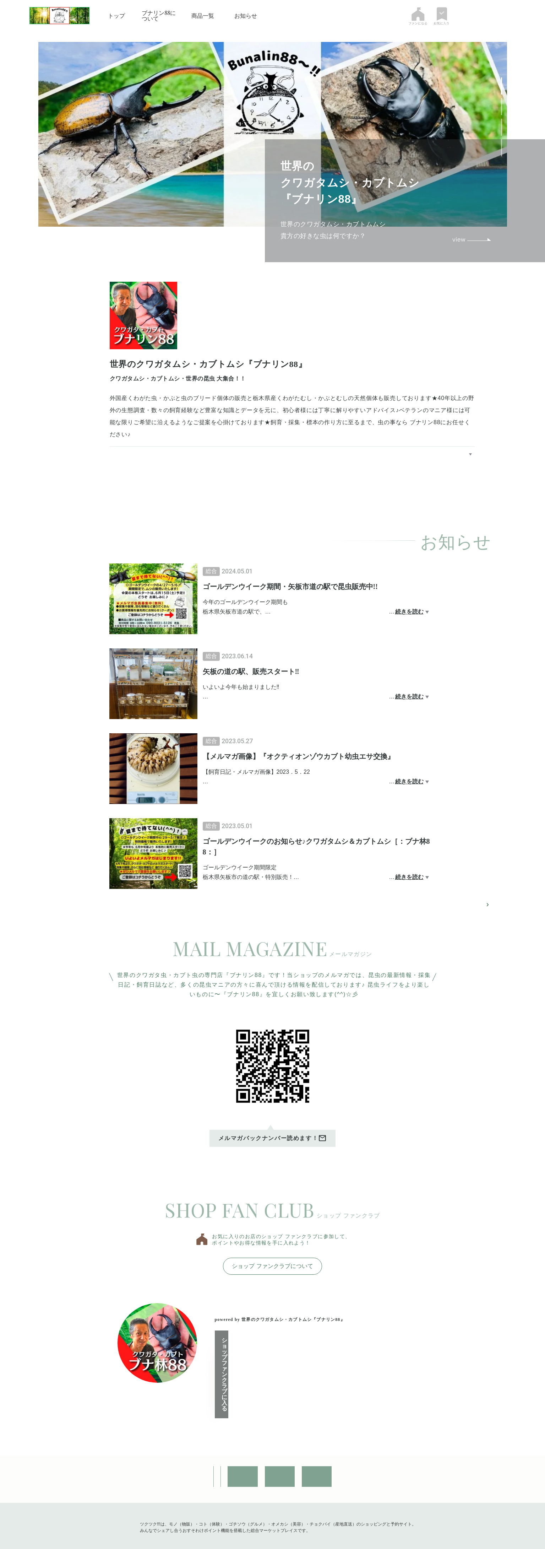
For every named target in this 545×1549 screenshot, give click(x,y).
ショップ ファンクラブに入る (269, 1359)
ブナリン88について (159, 15)
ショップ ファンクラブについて (272, 1267)
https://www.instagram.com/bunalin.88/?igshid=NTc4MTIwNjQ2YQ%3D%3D (241, 434)
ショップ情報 (139, 1442)
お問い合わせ (206, 1442)
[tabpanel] (272, 134)
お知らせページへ (464, 905)
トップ (116, 15)
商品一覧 (202, 15)
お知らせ (245, 15)
